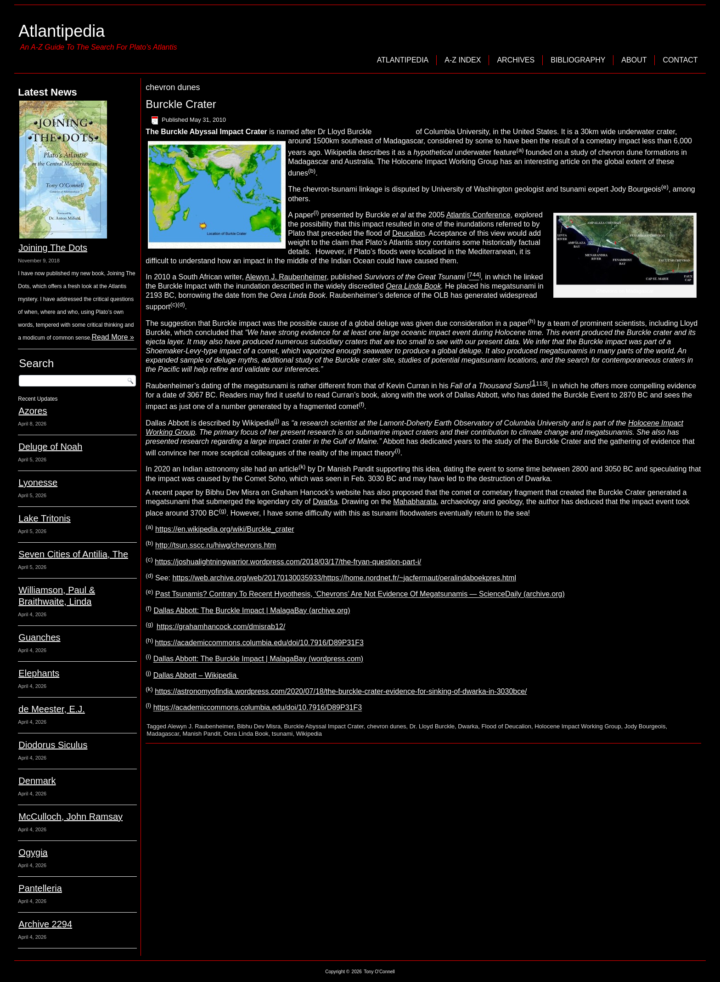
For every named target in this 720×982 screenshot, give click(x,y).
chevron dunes (386, 726)
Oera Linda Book (413, 286)
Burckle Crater (181, 104)
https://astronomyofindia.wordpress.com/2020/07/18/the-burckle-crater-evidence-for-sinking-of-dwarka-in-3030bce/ (341, 691)
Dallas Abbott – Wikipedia (196, 675)
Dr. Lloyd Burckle (432, 726)
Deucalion (408, 233)
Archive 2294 (45, 924)
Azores (32, 411)
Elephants (38, 673)
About (634, 60)
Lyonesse (37, 482)
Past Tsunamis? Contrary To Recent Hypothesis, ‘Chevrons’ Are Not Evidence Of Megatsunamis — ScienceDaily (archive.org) (360, 594)
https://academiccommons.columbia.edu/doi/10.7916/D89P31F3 (259, 643)
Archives (515, 60)
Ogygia (32, 852)
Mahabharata (414, 501)
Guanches (39, 637)
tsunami (282, 733)
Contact (680, 60)
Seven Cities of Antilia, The (73, 554)
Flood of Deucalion (506, 726)
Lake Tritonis (44, 518)
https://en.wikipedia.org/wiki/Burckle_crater (224, 529)
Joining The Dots (52, 248)
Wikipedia (309, 733)
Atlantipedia (61, 31)
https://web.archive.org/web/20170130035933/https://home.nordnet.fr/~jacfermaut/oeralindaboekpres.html (344, 578)
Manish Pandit (201, 733)
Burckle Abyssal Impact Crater (324, 726)
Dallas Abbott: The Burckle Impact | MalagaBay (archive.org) (251, 610)
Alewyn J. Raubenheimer (285, 277)
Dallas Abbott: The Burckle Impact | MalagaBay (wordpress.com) (258, 659)
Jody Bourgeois (645, 726)
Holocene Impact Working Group (577, 726)
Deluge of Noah (50, 447)
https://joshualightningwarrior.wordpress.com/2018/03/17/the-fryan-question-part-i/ (288, 562)
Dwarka (325, 501)
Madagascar (162, 733)
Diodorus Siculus (52, 745)
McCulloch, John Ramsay (70, 817)
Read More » (112, 337)
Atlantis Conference (478, 215)
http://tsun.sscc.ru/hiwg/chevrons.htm (215, 546)
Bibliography (578, 60)
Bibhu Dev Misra (259, 726)
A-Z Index (462, 60)
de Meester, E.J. (51, 709)
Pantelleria (40, 888)
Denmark (37, 781)
